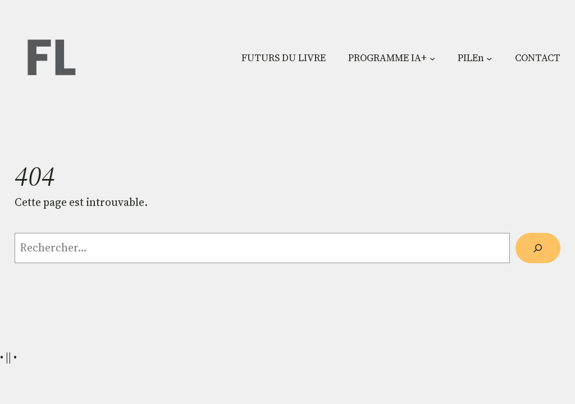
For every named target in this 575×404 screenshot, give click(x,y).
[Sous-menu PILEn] (489, 58)
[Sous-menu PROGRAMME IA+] (432, 58)
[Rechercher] (537, 248)
